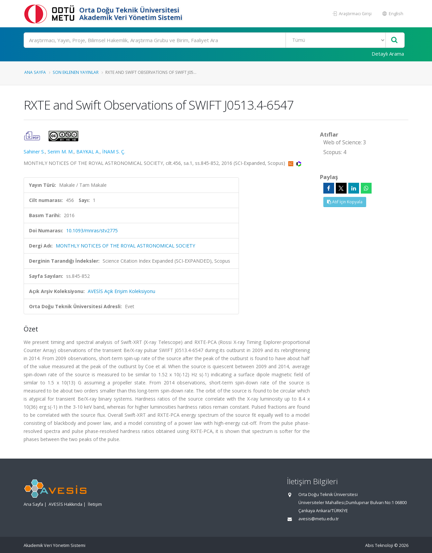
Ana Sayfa (35, 72)
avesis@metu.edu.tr (318, 519)
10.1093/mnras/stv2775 (92, 230)
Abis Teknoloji (379, 545)
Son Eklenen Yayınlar (76, 72)
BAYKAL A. (88, 151)
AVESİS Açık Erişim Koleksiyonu (121, 291)
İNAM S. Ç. (113, 151)
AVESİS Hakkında (65, 504)
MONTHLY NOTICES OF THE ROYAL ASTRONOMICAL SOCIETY (125, 245)
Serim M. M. (61, 151)
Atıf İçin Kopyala (344, 202)
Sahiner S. (34, 151)
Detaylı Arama (388, 53)
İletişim (95, 504)
